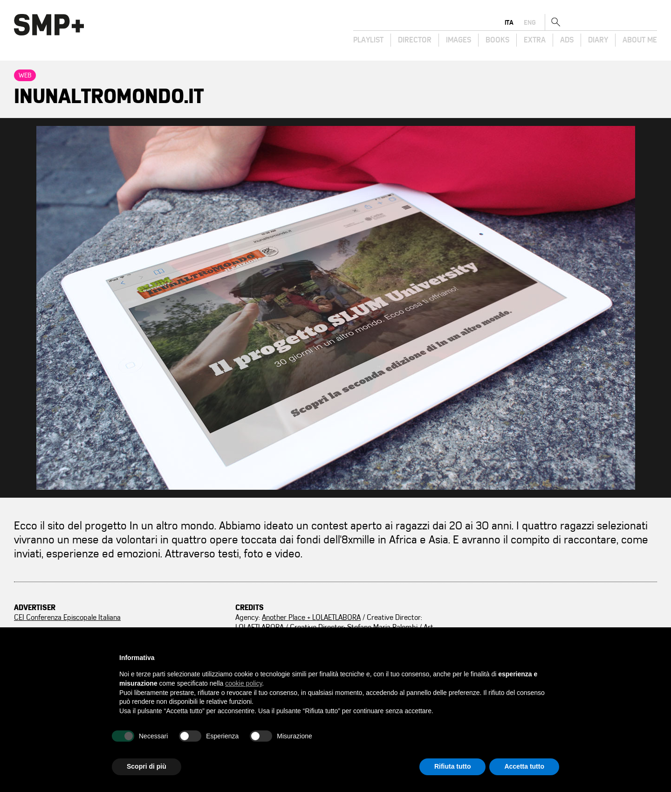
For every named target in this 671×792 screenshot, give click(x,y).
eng (625, 22)
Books (497, 40)
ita (604, 22)
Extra (535, 40)
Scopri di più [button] (146, 766)
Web (25, 75)
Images (458, 40)
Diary (598, 40)
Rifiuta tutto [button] (452, 766)
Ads (567, 40)
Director (414, 40)
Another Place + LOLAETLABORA (311, 617)
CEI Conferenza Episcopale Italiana (67, 617)
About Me (640, 40)
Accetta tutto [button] (524, 766)
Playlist (368, 40)
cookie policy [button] (243, 683)
